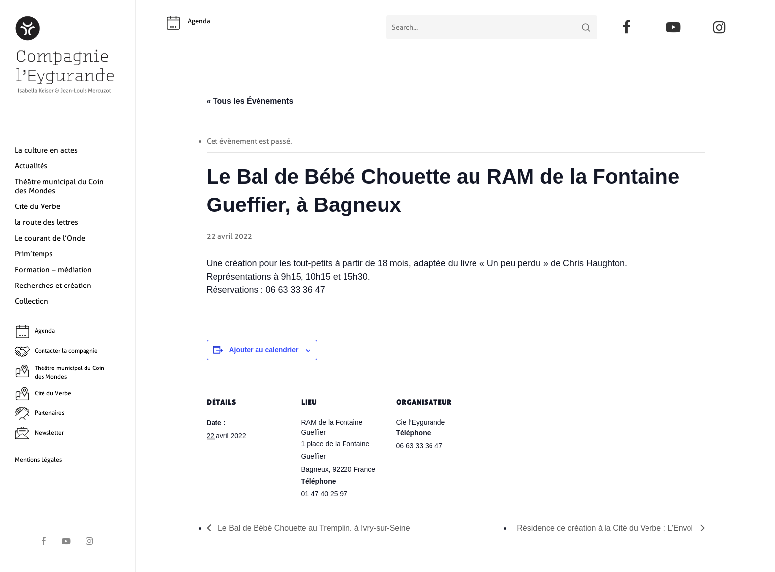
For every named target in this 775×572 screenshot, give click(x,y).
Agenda (199, 21)
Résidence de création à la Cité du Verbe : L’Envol (606, 528)
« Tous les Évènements (250, 101)
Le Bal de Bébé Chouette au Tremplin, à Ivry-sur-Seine (313, 528)
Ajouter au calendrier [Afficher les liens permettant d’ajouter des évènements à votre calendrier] (263, 350)
